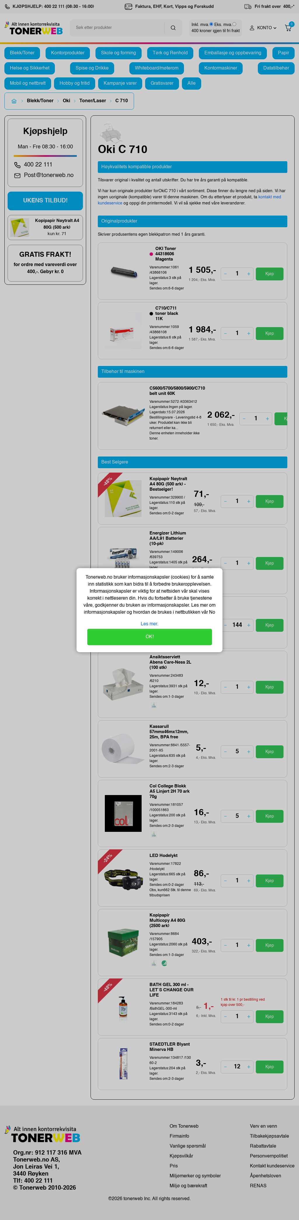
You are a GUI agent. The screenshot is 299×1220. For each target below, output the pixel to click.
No (211, 612)
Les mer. (149, 624)
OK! (150, 637)
